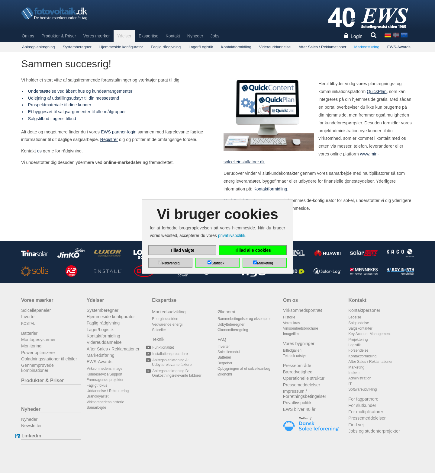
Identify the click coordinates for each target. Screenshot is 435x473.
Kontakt (173, 36)
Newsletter (31, 425)
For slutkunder (362, 405)
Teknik (158, 339)
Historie (289, 317)
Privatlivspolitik (297, 402)
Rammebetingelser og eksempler (244, 319)
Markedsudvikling (168, 311)
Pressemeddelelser (301, 384)
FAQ (222, 339)
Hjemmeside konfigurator (121, 47)
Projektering (358, 339)
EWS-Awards (399, 47)
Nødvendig (170, 263)
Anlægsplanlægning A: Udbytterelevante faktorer (172, 362)
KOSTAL (28, 323)
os (39, 151)
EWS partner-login (119, 131)
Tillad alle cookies (253, 250)
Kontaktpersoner (364, 310)
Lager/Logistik (200, 47)
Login (356, 36)
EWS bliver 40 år (299, 409)
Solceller (159, 330)
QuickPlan (377, 91)
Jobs (215, 36)
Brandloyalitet (98, 396)
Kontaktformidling (236, 47)
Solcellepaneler (36, 310)
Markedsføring (366, 47)
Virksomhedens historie (105, 402)
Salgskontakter (360, 328)
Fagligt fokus (97, 385)
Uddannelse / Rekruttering (108, 391)
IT (350, 384)
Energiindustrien (165, 319)
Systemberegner (77, 47)
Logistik (354, 345)
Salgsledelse (358, 323)
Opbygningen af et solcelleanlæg (244, 368)
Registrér (109, 139)
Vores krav (291, 323)
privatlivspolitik (231, 235)
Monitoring (31, 346)
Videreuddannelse (275, 47)
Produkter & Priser (58, 36)
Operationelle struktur (304, 378)
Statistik (217, 263)
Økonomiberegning (233, 330)
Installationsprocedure (170, 354)
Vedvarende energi (167, 324)
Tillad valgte (182, 250)
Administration (359, 378)
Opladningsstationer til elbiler (49, 358)
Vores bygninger (298, 343)
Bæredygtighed (298, 371)
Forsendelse (358, 350)
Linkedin (31, 435)
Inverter (28, 316)
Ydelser (124, 36)
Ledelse (354, 317)
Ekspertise (148, 36)
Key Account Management (369, 334)
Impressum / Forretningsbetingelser (304, 394)
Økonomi (226, 311)
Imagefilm (291, 334)
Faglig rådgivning (166, 47)
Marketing (356, 367)
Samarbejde (96, 407)
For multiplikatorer (365, 411)
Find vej (355, 424)
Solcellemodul (229, 352)
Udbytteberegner (231, 324)
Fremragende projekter (105, 380)
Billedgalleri (292, 350)
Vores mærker (96, 36)
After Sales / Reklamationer (322, 47)
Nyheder (195, 36)
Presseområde (297, 365)
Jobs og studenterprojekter (374, 431)
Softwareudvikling (362, 389)
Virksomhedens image (105, 368)
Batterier (29, 333)
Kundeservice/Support (104, 374)
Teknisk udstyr (294, 356)
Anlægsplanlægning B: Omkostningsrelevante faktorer (176, 373)
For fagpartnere (363, 399)
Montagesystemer (38, 339)
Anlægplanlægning (38, 47)
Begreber (225, 363)
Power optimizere (38, 352)
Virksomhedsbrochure (300, 328)
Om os (28, 36)
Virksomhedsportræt (302, 310)
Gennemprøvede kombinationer (37, 368)
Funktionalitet (163, 347)
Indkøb (353, 373)
